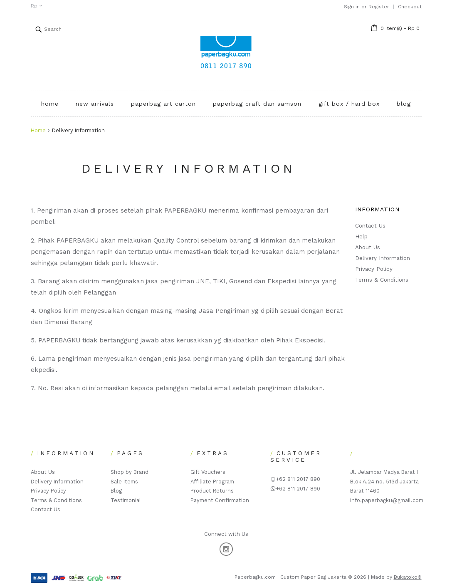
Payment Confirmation (219, 500)
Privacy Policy (374, 269)
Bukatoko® (408, 577)
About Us (367, 247)
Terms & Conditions (381, 280)
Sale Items (124, 481)
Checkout (410, 7)
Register (378, 7)
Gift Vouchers (207, 472)
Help (361, 236)
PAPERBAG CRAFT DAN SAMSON (257, 103)
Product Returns (212, 491)
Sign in (352, 7)
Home (38, 130)
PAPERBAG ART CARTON (163, 103)
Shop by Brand (129, 472)
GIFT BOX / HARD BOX (349, 103)
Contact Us (370, 226)
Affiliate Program (212, 481)
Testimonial (126, 500)
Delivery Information (382, 258)
